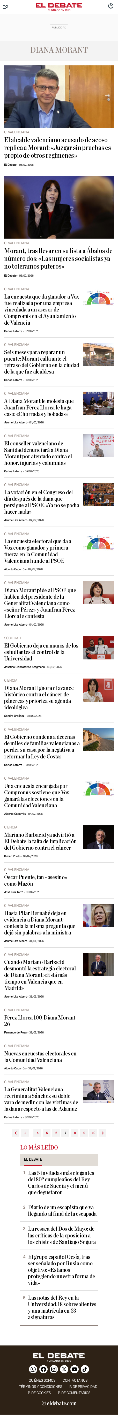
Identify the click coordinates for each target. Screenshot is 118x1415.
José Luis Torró (13, 892)
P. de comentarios (74, 1393)
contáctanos (75, 1380)
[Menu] (5, 7)
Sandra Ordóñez (14, 716)
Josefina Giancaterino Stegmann (24, 667)
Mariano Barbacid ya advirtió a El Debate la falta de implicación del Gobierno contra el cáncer (40, 841)
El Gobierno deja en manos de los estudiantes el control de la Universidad (41, 652)
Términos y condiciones (40, 1386)
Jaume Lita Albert (15, 422)
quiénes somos (42, 1380)
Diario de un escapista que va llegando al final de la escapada (62, 1211)
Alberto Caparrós (15, 569)
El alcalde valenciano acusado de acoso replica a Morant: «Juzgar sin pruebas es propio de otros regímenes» (57, 147)
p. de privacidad (83, 1386)
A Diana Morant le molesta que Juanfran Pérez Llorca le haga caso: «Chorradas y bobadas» (38, 407)
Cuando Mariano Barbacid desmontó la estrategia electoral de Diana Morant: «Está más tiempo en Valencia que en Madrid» (40, 975)
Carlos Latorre (13, 331)
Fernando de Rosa (15, 1032)
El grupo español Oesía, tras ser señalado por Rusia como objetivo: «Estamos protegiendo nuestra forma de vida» (61, 1270)
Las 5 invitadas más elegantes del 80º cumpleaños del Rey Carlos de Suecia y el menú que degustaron (61, 1183)
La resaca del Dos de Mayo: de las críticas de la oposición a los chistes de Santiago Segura (62, 1235)
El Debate (10, 164)
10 (93, 1133)
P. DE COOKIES (39, 1393)
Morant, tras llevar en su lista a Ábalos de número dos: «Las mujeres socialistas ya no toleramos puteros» (58, 258)
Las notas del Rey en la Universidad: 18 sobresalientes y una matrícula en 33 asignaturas (62, 1307)
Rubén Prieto (12, 856)
